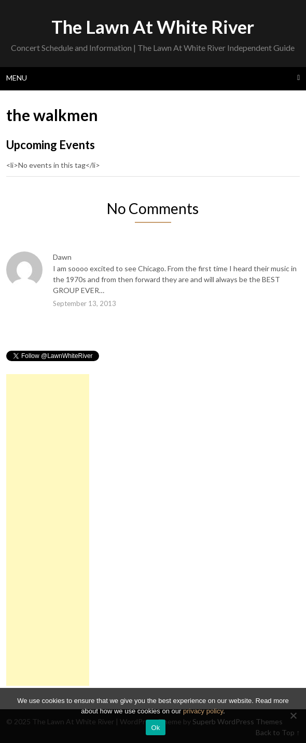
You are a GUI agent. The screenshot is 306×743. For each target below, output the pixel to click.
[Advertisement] (47, 530)
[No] (293, 715)
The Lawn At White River (152, 26)
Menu (16, 77)
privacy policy (203, 711)
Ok (155, 728)
